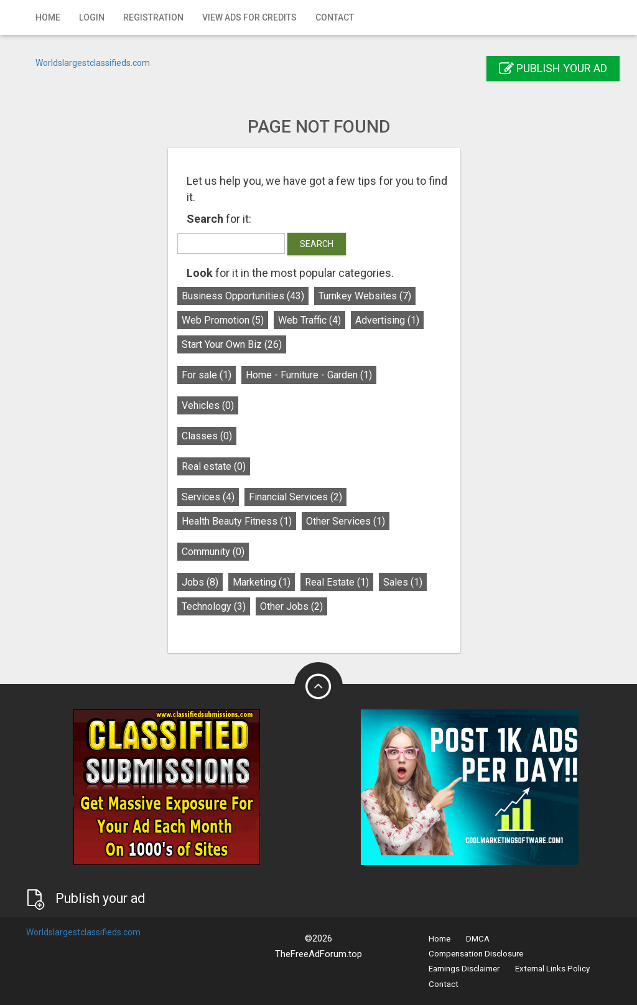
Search (321, 244)
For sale (211, 375)
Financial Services (299, 497)
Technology (218, 606)
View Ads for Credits (249, 17)
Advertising (392, 320)
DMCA (478, 938)
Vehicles (212, 405)
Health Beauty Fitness (241, 521)
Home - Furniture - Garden (313, 375)
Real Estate (341, 582)
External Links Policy (552, 968)
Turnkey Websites (369, 296)
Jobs (204, 582)
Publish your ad (553, 68)
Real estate (218, 466)
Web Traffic (313, 320)
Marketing (266, 582)
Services (212, 497)
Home (47, 17)
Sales (407, 582)
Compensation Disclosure (476, 953)
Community (217, 552)
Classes (211, 436)
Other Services (349, 521)
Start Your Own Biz (236, 344)
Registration (153, 17)
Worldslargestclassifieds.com (92, 63)
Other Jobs (295, 606)
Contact (334, 17)
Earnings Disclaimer (464, 968)
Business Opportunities (247, 296)
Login (92, 17)
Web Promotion (227, 320)
